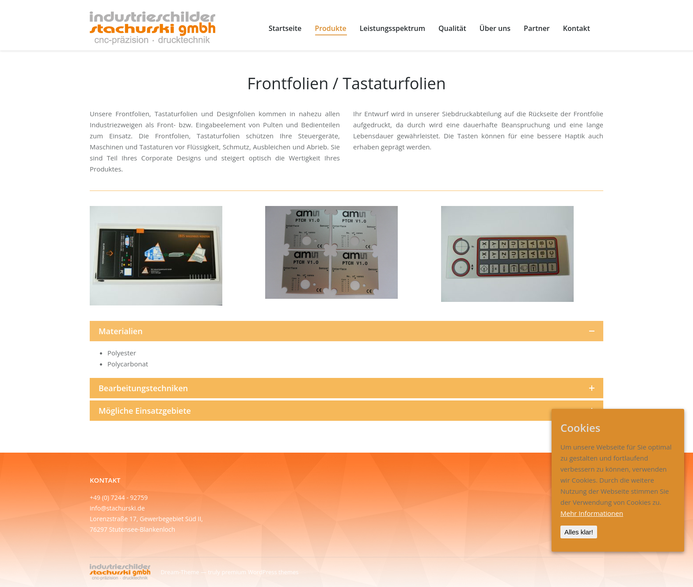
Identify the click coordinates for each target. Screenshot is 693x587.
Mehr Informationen (591, 513)
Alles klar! (578, 532)
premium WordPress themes (259, 572)
